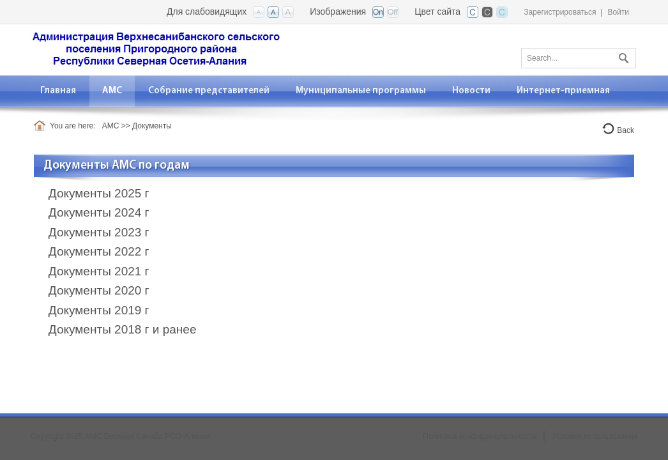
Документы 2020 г (99, 290)
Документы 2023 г (99, 232)
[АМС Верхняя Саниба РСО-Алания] (156, 49)
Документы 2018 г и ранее (123, 329)
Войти (618, 12)
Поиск (622, 56)
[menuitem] (112, 91)
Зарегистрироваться (560, 12)
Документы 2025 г (99, 193)
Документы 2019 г (99, 310)
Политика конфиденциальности (479, 436)
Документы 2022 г (99, 251)
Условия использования (594, 436)
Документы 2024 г (99, 212)
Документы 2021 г (99, 271)
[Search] (578, 58)
